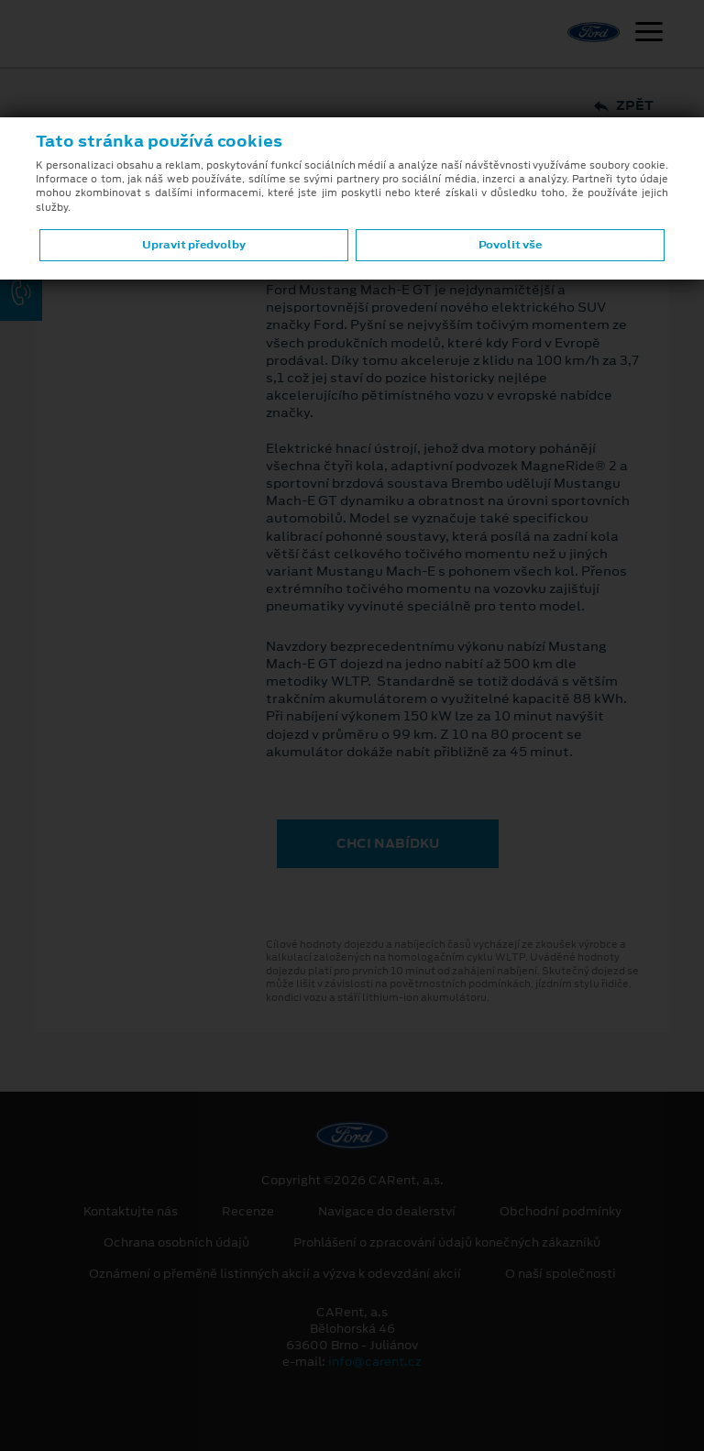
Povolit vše (510, 244)
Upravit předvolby (194, 244)
